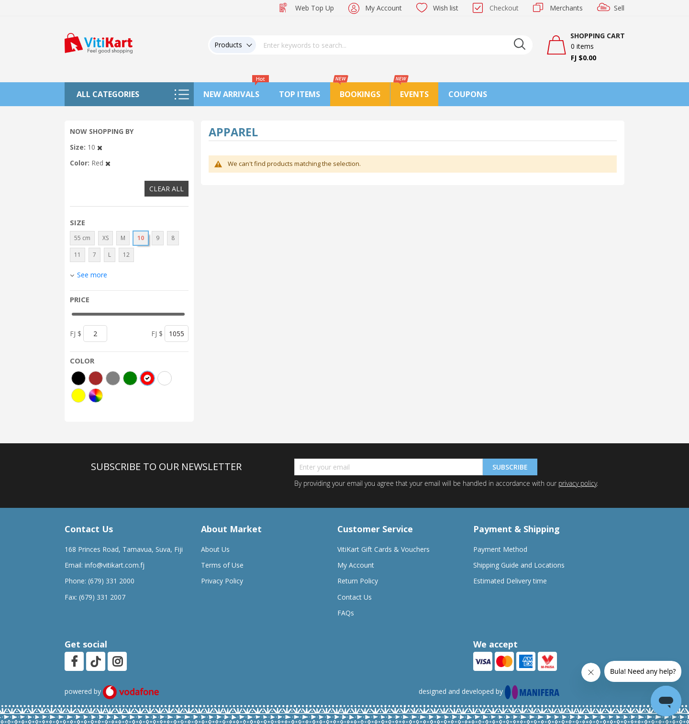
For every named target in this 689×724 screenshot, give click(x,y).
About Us (215, 549)
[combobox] (394, 45)
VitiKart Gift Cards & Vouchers (383, 549)
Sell (619, 7)
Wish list (445, 7)
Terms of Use (222, 565)
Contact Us (354, 597)
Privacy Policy (222, 580)
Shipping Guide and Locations (519, 565)
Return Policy (357, 580)
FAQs (345, 612)
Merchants (566, 7)
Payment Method (500, 549)
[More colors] (95, 395)
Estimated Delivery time (510, 580)
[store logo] (99, 42)
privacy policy (577, 483)
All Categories (108, 94)
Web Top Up (314, 7)
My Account (383, 7)
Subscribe (510, 467)
